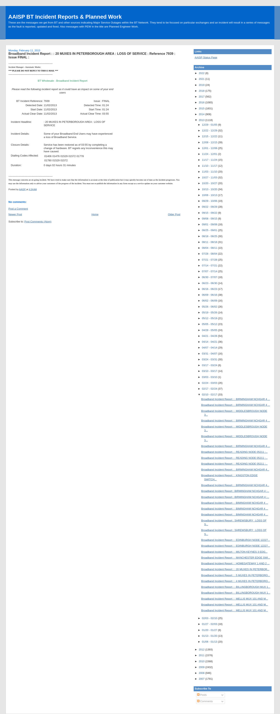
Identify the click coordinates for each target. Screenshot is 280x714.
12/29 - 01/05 (210, 124)
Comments (205, 701)
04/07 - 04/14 (210, 347)
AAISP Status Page (206, 57)
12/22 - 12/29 (210, 130)
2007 (202, 678)
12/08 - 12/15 (210, 142)
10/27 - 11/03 (210, 177)
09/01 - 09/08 (210, 224)
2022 (202, 73)
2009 (202, 667)
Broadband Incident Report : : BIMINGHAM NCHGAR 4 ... (234, 502)
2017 (202, 96)
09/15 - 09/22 (210, 212)
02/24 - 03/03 (210, 382)
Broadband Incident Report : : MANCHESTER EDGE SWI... (235, 557)
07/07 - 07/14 (210, 271)
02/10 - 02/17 (210, 394)
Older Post (174, 214)
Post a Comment (18, 208)
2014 (202, 114)
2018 (202, 90)
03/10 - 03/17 (210, 371)
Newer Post (15, 214)
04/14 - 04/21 (210, 341)
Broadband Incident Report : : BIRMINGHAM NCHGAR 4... (235, 469)
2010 (202, 661)
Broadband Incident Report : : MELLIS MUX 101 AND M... (234, 598)
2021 (202, 78)
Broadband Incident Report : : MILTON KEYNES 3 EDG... (234, 551)
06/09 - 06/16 (210, 294)
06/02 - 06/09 (210, 300)
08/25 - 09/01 (210, 230)
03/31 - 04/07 (210, 353)
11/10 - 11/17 (210, 165)
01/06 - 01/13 (210, 641)
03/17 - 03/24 (210, 365)
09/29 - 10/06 (210, 200)
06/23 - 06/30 (210, 283)
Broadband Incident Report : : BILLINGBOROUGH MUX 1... (235, 586)
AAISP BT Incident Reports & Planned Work (65, 17)
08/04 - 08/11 (210, 247)
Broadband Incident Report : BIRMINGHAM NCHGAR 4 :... (235, 491)
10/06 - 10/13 (210, 195)
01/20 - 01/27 (210, 630)
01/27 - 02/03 (210, 624)
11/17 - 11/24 (210, 159)
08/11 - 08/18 (210, 242)
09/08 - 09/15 (210, 218)
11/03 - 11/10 (210, 171)
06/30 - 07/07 (210, 277)
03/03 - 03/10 (210, 377)
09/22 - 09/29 (210, 206)
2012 (202, 649)
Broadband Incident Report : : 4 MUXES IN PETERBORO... (235, 581)
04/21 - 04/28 (210, 335)
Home (95, 214)
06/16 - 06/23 (210, 288)
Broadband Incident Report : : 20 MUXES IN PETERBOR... (235, 569)
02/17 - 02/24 (210, 388)
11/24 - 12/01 (210, 153)
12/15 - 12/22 (210, 136)
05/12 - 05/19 (210, 318)
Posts (202, 694)
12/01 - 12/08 (210, 148)
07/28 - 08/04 (210, 253)
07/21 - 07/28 (210, 259)
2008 (202, 672)
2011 (202, 655)
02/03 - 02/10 (210, 618)
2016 (202, 102)
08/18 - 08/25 (210, 236)
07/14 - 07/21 (210, 265)
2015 (202, 108)
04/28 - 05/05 (210, 330)
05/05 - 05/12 (210, 324)
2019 (202, 84)
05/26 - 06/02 (210, 306)
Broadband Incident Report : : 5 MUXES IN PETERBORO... (235, 575)
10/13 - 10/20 (210, 189)
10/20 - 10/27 (210, 183)
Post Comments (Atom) (37, 221)
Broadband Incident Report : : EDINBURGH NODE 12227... (235, 539)
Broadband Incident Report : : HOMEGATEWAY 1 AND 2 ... (235, 563)
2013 (202, 120)
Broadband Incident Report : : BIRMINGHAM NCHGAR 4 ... (235, 399)
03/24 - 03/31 (210, 359)
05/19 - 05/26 (210, 312)
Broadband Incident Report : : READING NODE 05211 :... (234, 451)
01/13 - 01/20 (210, 635)
